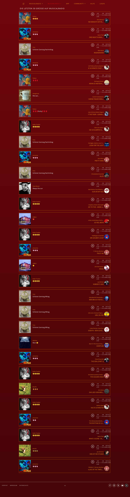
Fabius (34, 16)
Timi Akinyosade (93, 421)
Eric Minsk (101, 390)
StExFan (35, 340)
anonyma (35, 32)
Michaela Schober (99, 81)
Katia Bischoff (92, 297)
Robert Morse (91, 189)
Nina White (101, 158)
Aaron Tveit (101, 35)
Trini (34, 47)
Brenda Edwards (102, 421)
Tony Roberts (98, 189)
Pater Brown (36, 186)
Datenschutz (23, 485)
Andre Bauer (95, 220)
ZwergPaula (36, 93)
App (67, 4)
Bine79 (34, 387)
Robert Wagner (100, 112)
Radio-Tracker (36, 124)
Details (108, 13)
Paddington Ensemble (98, 235)
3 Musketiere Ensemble (97, 174)
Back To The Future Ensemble (97, 344)
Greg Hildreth (89, 467)
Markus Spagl (100, 405)
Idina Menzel (100, 19)
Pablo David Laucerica (93, 374)
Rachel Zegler (89, 143)
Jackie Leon (90, 313)
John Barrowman (99, 266)
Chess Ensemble (99, 359)
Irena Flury (101, 328)
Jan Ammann (100, 452)
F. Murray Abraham (98, 251)
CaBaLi (34, 217)
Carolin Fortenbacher (98, 97)
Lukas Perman (93, 328)
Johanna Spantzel (99, 66)
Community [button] (79, 4)
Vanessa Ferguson (99, 313)
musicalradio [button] (36, 4)
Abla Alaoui (101, 50)
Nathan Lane (97, 143)
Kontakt (5, 485)
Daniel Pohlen (90, 66)
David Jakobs (100, 297)
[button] (65, 486)
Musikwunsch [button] (54, 4)
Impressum (13, 485)
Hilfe (92, 4)
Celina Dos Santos (99, 127)
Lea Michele (100, 282)
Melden (108, 15)
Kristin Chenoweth (99, 205)
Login (102, 4)
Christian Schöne (90, 112)
